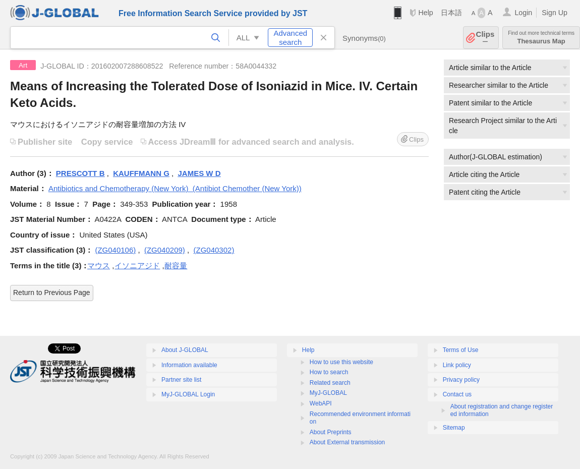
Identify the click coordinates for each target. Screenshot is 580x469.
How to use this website (341, 362)
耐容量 (175, 265)
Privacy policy (461, 379)
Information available (189, 365)
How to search (329, 372)
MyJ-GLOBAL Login (188, 394)
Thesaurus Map (541, 37)
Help (425, 13)
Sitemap (454, 427)
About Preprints (331, 432)
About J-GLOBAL (184, 350)
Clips (485, 37)
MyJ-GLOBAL (328, 392)
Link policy (457, 365)
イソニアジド (137, 265)
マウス (98, 265)
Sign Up (554, 13)
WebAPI (321, 403)
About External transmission (347, 442)
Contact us (457, 394)
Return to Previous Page (51, 292)
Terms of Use (461, 350)
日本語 (451, 13)
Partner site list (181, 379)
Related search (330, 382)
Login (523, 13)
